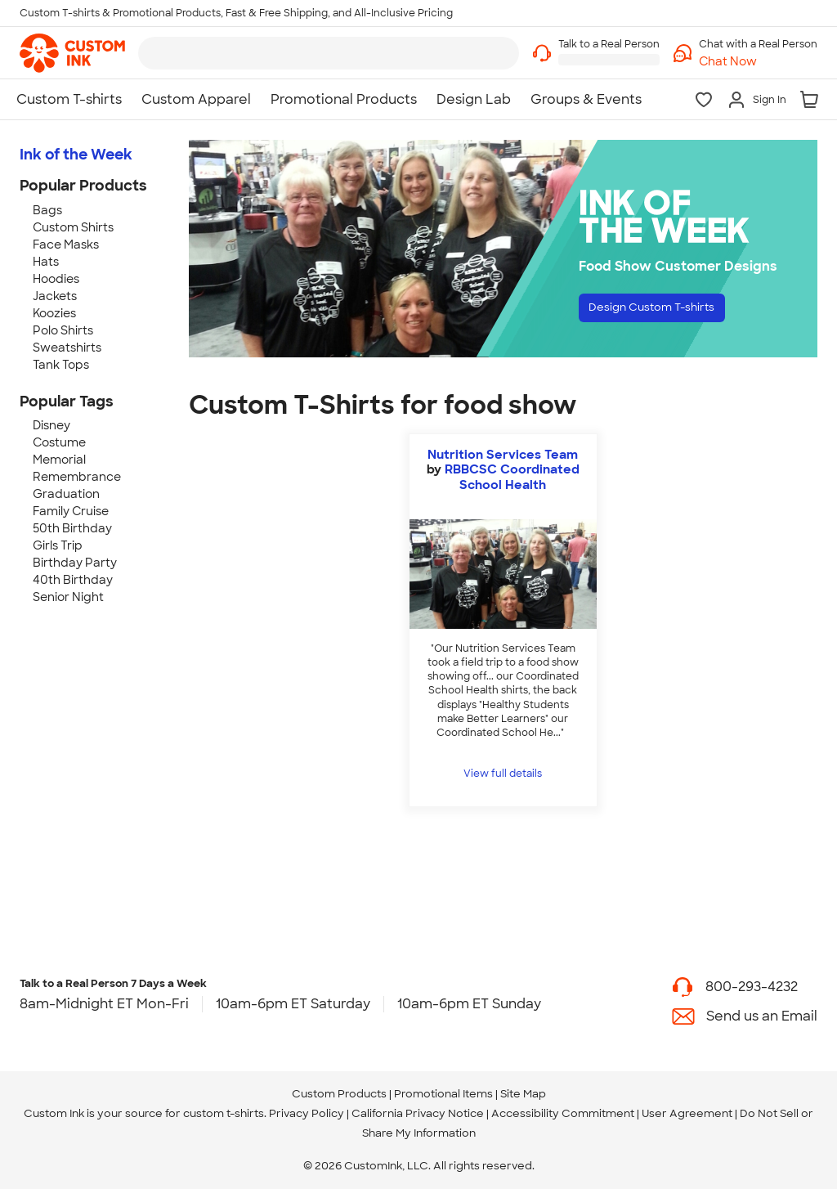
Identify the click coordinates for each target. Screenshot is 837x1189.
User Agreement (687, 1113)
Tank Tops (61, 364)
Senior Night (68, 597)
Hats (46, 261)
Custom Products (339, 1094)
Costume (59, 442)
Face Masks (66, 244)
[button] (758, 61)
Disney (51, 425)
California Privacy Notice (417, 1113)
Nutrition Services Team (502, 454)
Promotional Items (443, 1094)
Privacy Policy (306, 1113)
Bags (47, 210)
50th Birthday (72, 528)
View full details (502, 773)
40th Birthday (73, 579)
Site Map (523, 1094)
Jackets (55, 296)
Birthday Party (75, 562)
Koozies (54, 313)
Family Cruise (71, 511)
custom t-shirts (223, 1113)
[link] (72, 53)
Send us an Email (761, 1016)
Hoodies (56, 278)
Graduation (66, 494)
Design (669, 311)
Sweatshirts (67, 347)
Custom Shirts (73, 227)
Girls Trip (58, 545)
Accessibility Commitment (562, 1113)
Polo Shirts (63, 330)
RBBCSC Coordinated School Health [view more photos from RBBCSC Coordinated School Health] (512, 476)
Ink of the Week (76, 154)
